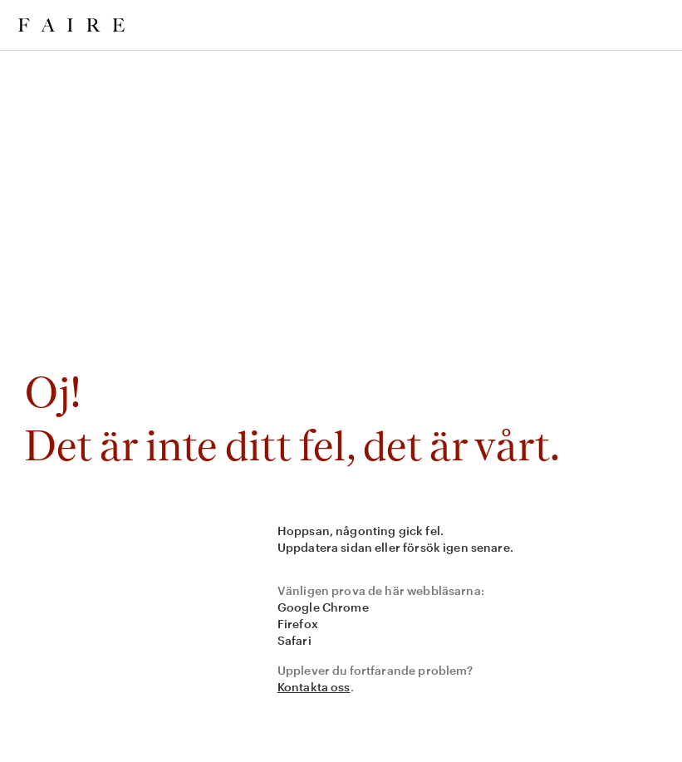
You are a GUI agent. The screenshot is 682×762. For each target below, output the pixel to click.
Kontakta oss (314, 687)
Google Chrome (323, 607)
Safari (294, 640)
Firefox (297, 624)
